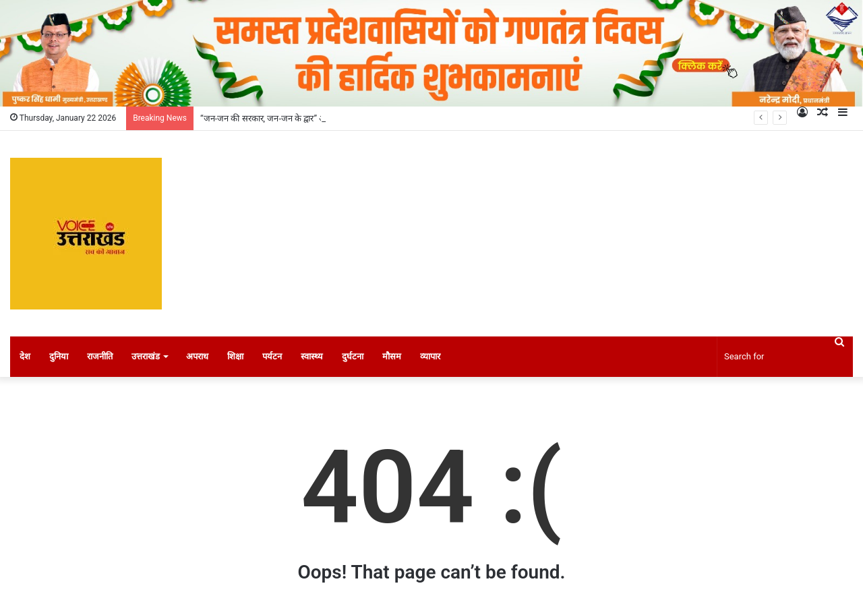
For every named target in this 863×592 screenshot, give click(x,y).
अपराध (197, 356)
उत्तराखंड (145, 356)
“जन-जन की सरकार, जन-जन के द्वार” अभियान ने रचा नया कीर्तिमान (305, 118)
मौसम (391, 356)
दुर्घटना (352, 356)
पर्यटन (272, 356)
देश (25, 356)
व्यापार (430, 356)
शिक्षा (235, 356)
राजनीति (100, 356)
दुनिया (58, 356)
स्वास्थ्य (312, 356)
